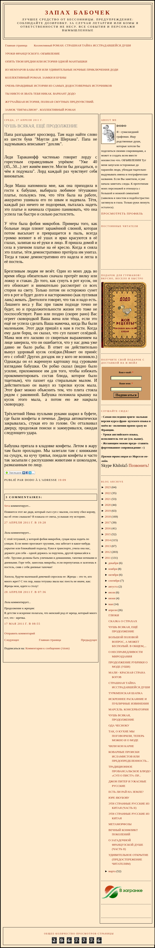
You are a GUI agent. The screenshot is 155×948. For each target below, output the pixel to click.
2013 (108, 546)
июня (111, 598)
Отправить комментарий (19, 633)
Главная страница (16, 45)
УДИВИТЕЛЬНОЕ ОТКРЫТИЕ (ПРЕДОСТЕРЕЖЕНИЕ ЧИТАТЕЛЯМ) (128, 859)
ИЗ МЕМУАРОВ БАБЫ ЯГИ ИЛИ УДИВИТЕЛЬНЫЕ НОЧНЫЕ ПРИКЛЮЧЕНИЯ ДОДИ (61, 69)
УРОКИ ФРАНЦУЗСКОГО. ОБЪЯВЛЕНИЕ (32, 53)
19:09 (62, 480)
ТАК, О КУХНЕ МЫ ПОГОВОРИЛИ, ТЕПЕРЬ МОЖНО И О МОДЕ (126, 736)
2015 (108, 534)
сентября (113, 580)
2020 (108, 504)
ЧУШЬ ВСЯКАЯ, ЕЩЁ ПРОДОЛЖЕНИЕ (40, 126)
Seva (7, 505)
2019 (108, 510)
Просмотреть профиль (122, 213)
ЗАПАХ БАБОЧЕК (78, 12)
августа (113, 586)
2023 (108, 487)
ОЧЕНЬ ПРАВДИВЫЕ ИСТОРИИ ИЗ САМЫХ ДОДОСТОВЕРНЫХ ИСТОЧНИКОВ (58, 85)
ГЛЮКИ (113, 615)
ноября (112, 569)
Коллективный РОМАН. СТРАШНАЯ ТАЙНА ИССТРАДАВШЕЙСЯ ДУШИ (82, 45)
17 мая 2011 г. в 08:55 (22, 623)
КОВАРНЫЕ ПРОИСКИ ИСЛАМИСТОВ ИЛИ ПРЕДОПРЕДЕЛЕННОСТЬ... (128, 756)
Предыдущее (89, 640)
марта (112, 871)
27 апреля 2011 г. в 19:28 (25, 522)
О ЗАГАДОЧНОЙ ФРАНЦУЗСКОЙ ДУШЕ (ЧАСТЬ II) (125, 844)
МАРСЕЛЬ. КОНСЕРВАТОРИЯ (128, 709)
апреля (112, 610)
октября (113, 574)
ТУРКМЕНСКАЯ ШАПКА (125, 693)
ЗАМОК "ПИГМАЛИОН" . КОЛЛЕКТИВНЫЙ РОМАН (40, 109)
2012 (108, 552)
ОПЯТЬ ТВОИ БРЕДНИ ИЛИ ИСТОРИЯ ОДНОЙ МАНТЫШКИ (46, 61)
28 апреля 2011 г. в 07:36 (25, 592)
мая (110, 604)
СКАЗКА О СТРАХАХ (122, 621)
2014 (108, 540)
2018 (108, 516)
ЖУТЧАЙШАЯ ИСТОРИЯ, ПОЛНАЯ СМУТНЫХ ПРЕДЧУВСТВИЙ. (49, 101)
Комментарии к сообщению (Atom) (48, 648)
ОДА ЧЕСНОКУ (118, 725)
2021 (108, 499)
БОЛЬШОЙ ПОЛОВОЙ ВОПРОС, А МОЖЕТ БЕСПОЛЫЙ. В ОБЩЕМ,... (127, 641)
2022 (108, 493)
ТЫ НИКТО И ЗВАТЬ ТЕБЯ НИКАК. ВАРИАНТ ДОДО (40, 93)
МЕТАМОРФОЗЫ (119, 824)
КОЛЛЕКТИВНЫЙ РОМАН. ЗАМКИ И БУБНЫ (35, 77)
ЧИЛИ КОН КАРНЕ (121, 746)
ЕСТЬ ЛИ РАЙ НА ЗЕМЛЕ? (125, 791)
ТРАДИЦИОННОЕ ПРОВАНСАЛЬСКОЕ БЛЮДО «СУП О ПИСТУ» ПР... (129, 771)
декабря (113, 563)
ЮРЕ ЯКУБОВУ (118, 797)
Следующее (11, 640)
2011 (108, 557)
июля (111, 592)
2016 (108, 528)
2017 (108, 522)
